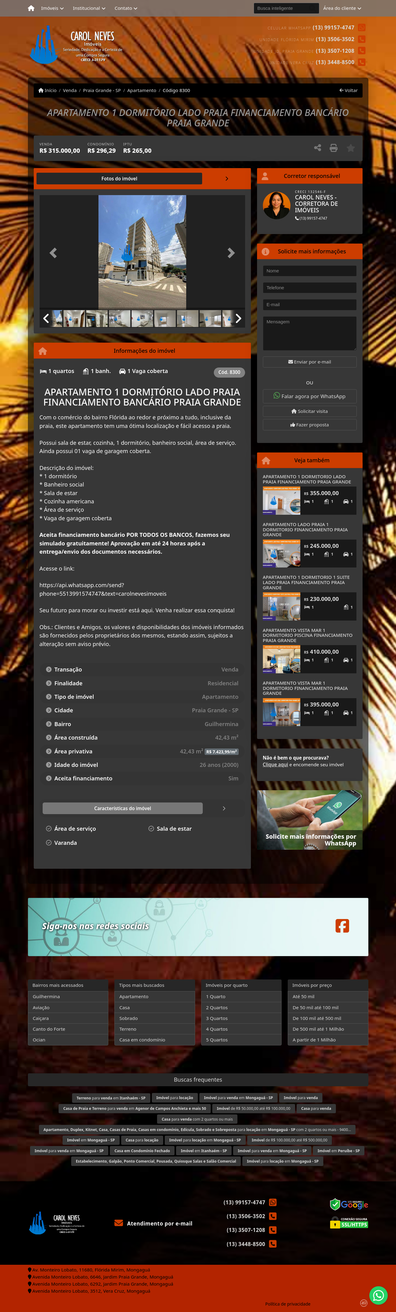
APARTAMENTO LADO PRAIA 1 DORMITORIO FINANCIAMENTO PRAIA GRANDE (305, 529)
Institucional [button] (86, 8)
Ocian (39, 1040)
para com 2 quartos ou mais (197, 1119)
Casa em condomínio (142, 1040)
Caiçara (41, 1018)
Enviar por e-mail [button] (309, 362)
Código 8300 (176, 90)
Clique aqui (275, 764)
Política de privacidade (287, 1304)
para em (111, 1098)
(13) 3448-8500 (335, 62)
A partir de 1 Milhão (314, 1040)
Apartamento (141, 90)
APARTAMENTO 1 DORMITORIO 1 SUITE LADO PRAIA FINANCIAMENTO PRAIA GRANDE (306, 582)
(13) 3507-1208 (335, 50)
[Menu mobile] (31, 8)
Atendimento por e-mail (153, 1223)
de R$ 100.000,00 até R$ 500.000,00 (289, 1140)
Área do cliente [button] (339, 8)
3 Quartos (217, 1018)
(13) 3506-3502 (335, 39)
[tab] (59, 178)
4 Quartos (217, 1029)
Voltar (349, 90)
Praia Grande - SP (102, 90)
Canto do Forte (49, 1029)
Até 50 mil (303, 996)
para (174, 1097)
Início (47, 90)
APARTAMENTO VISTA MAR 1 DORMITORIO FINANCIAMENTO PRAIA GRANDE (305, 688)
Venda (70, 90)
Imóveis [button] (49, 8)
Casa (124, 1007)
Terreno (127, 1029)
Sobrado (128, 1018)
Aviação (41, 1007)
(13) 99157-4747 (334, 27)
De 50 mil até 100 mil (315, 1007)
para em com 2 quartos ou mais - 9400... (197, 1129)
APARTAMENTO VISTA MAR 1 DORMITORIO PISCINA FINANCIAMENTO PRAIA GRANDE (308, 635)
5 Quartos (217, 1040)
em (91, 1140)
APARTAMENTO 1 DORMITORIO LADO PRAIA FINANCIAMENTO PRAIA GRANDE (307, 479)
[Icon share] (342, 925)
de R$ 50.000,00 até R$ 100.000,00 (253, 1108)
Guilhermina (46, 996)
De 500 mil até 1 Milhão (318, 1029)
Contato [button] (123, 8)
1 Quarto (215, 996)
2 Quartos (217, 1007)
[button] (55, 253)
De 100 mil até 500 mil (317, 1018)
